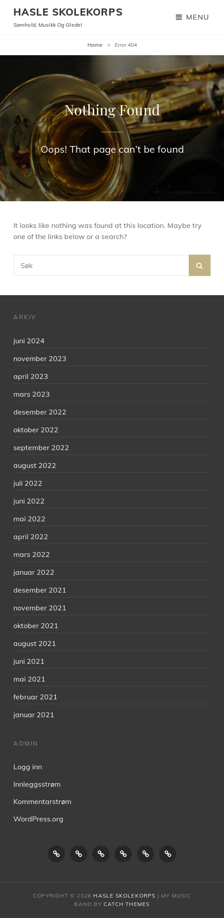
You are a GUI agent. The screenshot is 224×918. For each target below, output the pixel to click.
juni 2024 (29, 340)
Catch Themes (126, 904)
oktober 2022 (35, 429)
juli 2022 (27, 483)
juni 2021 (29, 661)
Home (95, 44)
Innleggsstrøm (37, 784)
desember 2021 (39, 589)
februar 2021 (35, 696)
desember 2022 (39, 411)
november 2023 (39, 358)
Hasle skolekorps (68, 12)
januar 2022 (33, 572)
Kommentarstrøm (42, 801)
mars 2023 (31, 394)
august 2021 (34, 643)
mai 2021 (29, 678)
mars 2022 (31, 554)
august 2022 (34, 465)
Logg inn (27, 766)
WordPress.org (38, 818)
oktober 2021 (35, 625)
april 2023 (30, 376)
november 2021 (39, 607)
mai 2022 (29, 518)
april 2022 (30, 536)
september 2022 (41, 447)
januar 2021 (33, 714)
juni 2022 (29, 500)
